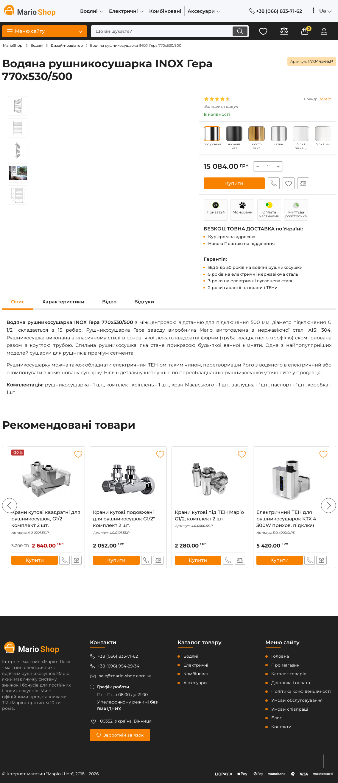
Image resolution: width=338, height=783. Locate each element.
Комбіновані (197, 673)
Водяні (190, 656)
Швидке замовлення (274, 183)
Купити (234, 183)
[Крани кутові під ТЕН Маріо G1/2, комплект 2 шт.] (210, 479)
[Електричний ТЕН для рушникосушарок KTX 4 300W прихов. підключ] (291, 479)
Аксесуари (195, 682)
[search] (169, 31)
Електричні (195, 665)
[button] (328, 505)
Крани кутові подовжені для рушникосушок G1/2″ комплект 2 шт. (128, 522)
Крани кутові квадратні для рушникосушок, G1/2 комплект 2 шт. (46, 522)
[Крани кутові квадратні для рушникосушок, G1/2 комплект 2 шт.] (46, 479)
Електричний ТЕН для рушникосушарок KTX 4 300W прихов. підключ (291, 522)
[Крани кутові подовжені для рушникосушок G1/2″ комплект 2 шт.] (128, 479)
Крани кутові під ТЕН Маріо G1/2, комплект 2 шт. (210, 518)
